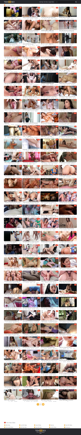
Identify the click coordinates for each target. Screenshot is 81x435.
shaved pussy (72, 58)
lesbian (50, 71)
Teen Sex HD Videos (9, 427)
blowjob (31, 18)
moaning (56, 216)
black (31, 58)
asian (28, 18)
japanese (36, 18)
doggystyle (18, 58)
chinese (72, 18)
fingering (18, 45)
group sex (19, 84)
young (56, 335)
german (73, 295)
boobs (56, 18)
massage (56, 84)
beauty (45, 18)
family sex (14, 256)
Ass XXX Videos (24, 425)
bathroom (10, 335)
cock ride (50, 203)
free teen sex (67, 427)
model (68, 18)
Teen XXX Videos (68, 425)
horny (16, 150)
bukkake (14, 216)
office (52, 18)
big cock (27, 58)
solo (71, 348)
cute (49, 18)
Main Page (41, 1)
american (9, 137)
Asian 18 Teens (38, 425)
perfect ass (54, 190)
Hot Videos (46, 1)
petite (31, 282)
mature (8, 18)
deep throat (37, 322)
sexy (68, 348)
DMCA (41, 433)
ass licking (28, 124)
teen (34, 282)
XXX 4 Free (8, 425)
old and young (13, 348)
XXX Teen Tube (23, 427)
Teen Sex (52, 425)
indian (75, 137)
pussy (12, 18)
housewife (68, 137)
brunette (13, 45)
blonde (65, 203)
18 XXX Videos (53, 427)
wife (15, 18)
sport (53, 335)
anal (7, 84)
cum (69, 203)
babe (8, 190)
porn (39, 216)
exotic (47, 84)
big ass (29, 45)
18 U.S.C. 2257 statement (40, 432)
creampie (13, 58)
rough (19, 150)
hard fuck (37, 150)
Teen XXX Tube (39, 427)
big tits (33, 45)
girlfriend (72, 111)
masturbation (34, 216)
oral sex (19, 18)
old (75, 322)
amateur (45, 150)
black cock (36, 58)
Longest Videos (51, 1)
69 (5, 18)
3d (6, 203)
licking (71, 322)
